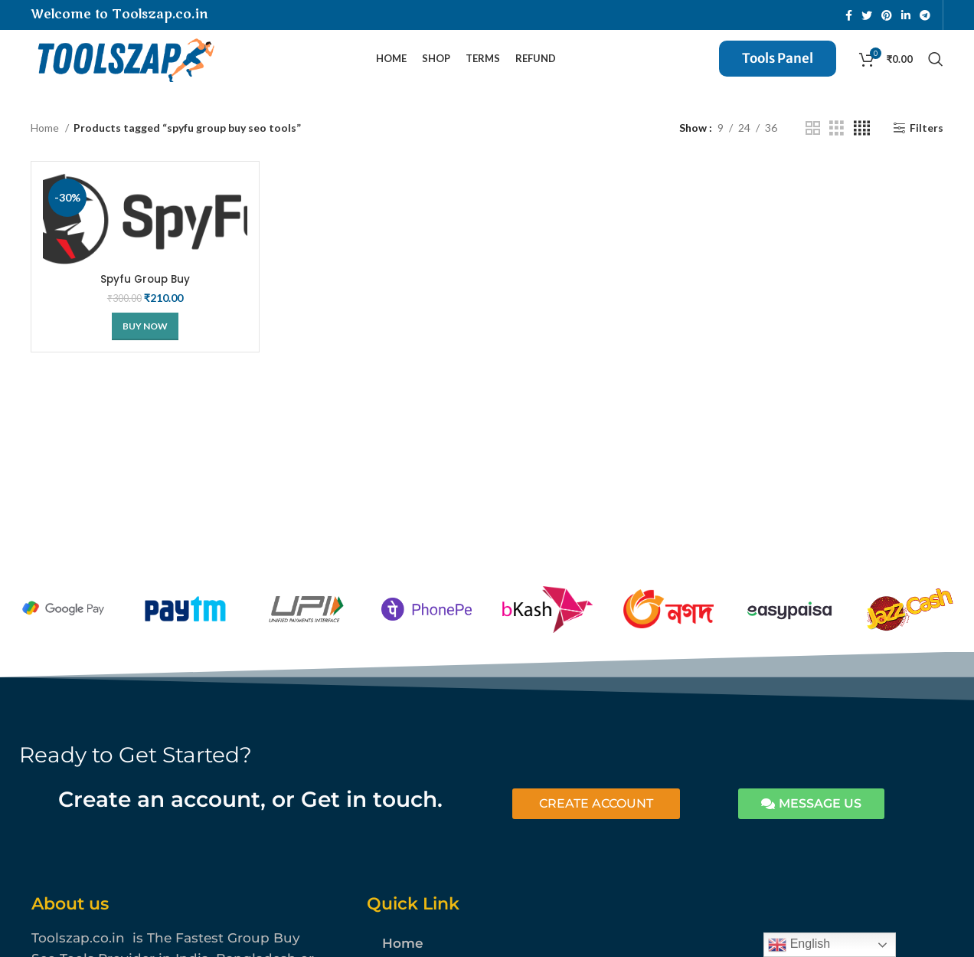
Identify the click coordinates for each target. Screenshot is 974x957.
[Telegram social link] (925, 15)
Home (46, 139)
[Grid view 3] (836, 139)
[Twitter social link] (867, 15)
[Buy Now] (145, 338)
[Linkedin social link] (906, 15)
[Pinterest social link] (887, 15)
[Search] (935, 65)
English (799, 945)
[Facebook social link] (849, 15)
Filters (926, 139)
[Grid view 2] (813, 139)
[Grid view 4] (862, 139)
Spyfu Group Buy (144, 290)
